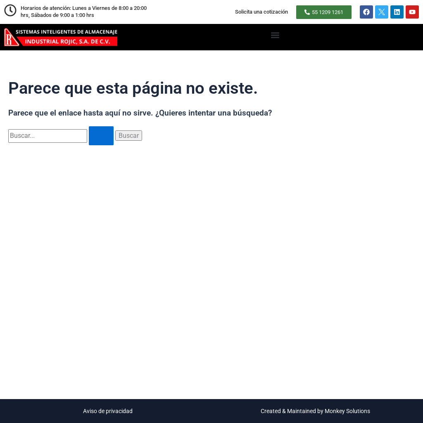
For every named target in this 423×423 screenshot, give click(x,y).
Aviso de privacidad (108, 411)
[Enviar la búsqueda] (101, 135)
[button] (275, 35)
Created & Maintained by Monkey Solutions (315, 411)
